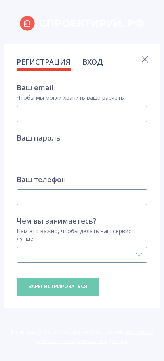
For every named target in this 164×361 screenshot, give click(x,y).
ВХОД (92, 61)
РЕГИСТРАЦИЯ (44, 61)
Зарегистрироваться (58, 286)
